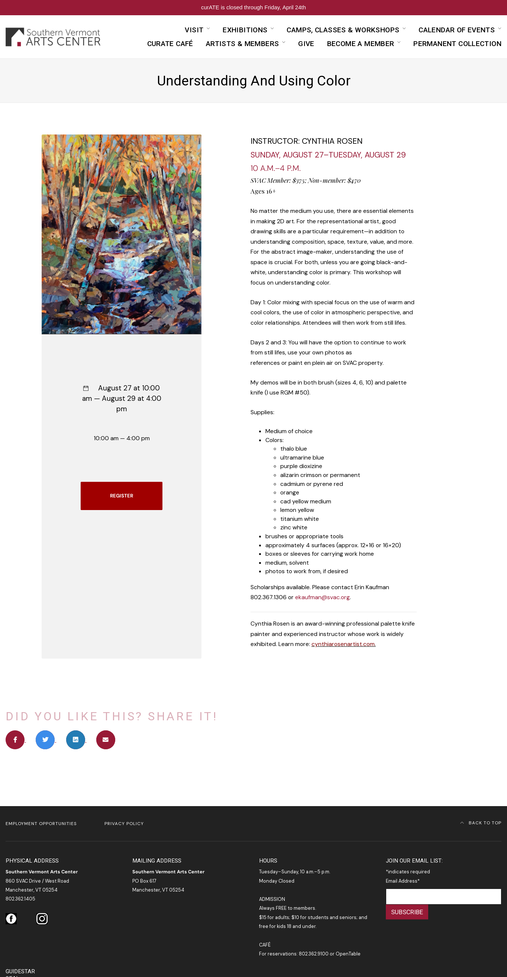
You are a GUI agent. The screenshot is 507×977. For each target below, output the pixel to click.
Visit (194, 30)
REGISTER (121, 496)
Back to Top (481, 823)
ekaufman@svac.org (322, 597)
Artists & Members (242, 43)
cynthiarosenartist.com (343, 644)
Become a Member (360, 43)
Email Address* (403, 881)
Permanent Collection (457, 43)
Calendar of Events (457, 30)
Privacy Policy (124, 824)
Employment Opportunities (41, 824)
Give (306, 43)
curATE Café (170, 43)
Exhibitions (245, 30)
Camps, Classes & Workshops (343, 30)
